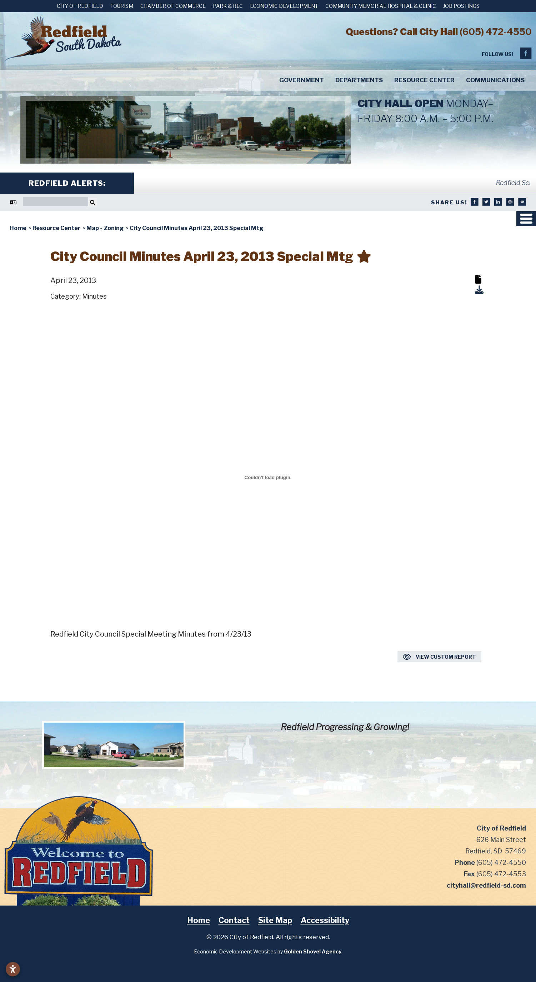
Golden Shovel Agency (312, 951)
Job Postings (461, 6)
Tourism (121, 6)
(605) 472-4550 (496, 31)
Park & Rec (228, 6)
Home (198, 920)
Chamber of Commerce (173, 6)
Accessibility (325, 920)
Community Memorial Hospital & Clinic (380, 6)
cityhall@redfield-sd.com (486, 885)
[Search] (55, 201)
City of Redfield (80, 6)
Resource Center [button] (424, 80)
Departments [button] (359, 80)
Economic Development (284, 6)
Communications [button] (495, 80)
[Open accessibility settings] (13, 969)
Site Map (275, 920)
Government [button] (301, 80)
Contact (234, 920)
